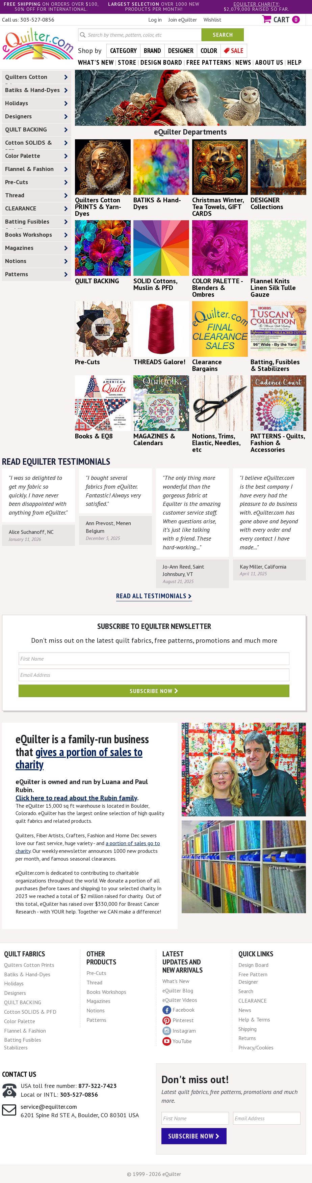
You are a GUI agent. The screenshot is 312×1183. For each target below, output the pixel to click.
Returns (247, 1038)
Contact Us (19, 1074)
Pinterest (178, 1020)
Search (223, 34)
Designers (36, 116)
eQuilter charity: (257, 4)
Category (123, 50)
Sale (237, 50)
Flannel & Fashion (36, 169)
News (244, 1010)
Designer (180, 50)
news (243, 62)
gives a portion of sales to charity (79, 758)
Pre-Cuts (36, 182)
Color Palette (36, 156)
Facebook (178, 1010)
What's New (175, 981)
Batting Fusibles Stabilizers (36, 223)
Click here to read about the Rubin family (76, 798)
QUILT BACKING (36, 129)
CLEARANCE (36, 208)
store (127, 62)
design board (161, 62)
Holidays (36, 103)
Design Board (253, 964)
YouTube (177, 1041)
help (294, 62)
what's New (96, 62)
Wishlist (213, 19)
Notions (36, 261)
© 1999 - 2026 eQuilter (154, 1174)
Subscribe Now (154, 691)
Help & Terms (254, 1019)
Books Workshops (36, 235)
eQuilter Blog (177, 990)
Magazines (36, 248)
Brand (152, 50)
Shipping (247, 1029)
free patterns (208, 62)
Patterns (36, 274)
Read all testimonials (154, 596)
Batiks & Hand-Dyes (36, 90)
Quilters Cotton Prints (36, 78)
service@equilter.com (49, 1106)
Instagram (179, 1031)
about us (269, 62)
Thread (36, 195)
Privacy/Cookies (256, 1047)
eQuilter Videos (179, 1000)
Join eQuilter (182, 19)
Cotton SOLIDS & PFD (36, 144)
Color (209, 50)
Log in (155, 19)
